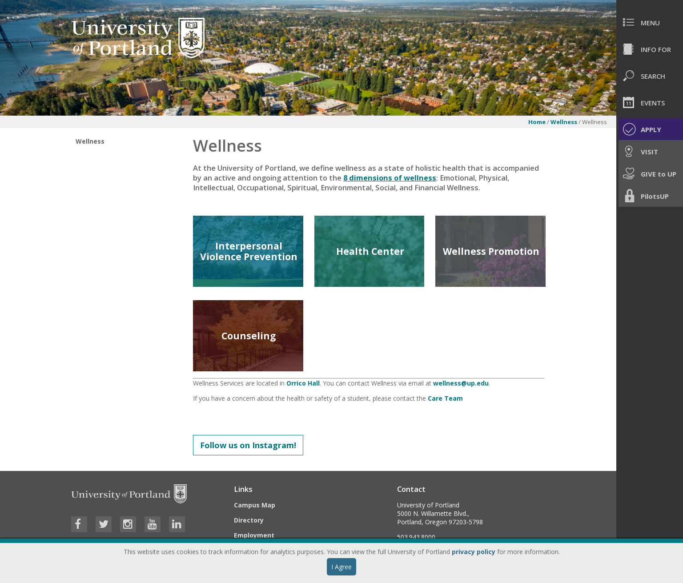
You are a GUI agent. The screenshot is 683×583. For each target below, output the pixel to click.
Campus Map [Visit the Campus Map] (254, 505)
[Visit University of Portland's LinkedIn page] (177, 524)
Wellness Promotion (491, 251)
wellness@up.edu (461, 383)
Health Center (370, 251)
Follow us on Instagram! (248, 445)
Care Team (445, 398)
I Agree (341, 567)
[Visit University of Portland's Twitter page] (104, 524)
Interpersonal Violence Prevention (248, 251)
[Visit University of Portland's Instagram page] (128, 524)
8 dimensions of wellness (389, 178)
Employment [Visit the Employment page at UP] (254, 535)
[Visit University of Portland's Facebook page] (79, 524)
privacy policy (473, 551)
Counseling (248, 336)
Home (537, 122)
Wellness (563, 122)
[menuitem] (650, 22)
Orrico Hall (303, 383)
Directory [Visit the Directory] (249, 520)
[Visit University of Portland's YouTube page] (153, 524)
